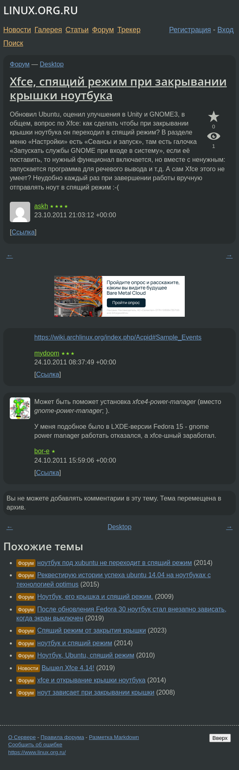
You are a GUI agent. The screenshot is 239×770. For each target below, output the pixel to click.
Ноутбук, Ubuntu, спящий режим (85, 655)
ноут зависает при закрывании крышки (95, 692)
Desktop (52, 64)
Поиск (13, 43)
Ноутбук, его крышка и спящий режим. (95, 596)
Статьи (77, 30)
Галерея (48, 30)
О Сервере (22, 737)
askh (41, 206)
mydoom (46, 353)
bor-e (41, 451)
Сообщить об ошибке (35, 744)
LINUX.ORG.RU (40, 10)
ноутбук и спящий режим (74, 643)
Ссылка (23, 232)
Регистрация (190, 30)
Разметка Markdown (114, 737)
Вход (225, 30)
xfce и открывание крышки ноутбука (91, 680)
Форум (103, 30)
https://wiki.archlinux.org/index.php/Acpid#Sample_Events (117, 337)
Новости (17, 30)
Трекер (129, 30)
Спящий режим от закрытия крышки (91, 630)
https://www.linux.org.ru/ (37, 752)
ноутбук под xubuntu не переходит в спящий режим (114, 562)
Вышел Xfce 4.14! (68, 667)
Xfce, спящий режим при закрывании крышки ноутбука (118, 88)
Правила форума (62, 737)
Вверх (220, 738)
